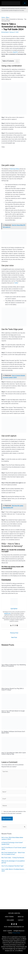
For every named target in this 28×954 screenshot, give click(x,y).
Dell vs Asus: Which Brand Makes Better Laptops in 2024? (12, 838)
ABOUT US (20, 916)
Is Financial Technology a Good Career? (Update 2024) (12, 843)
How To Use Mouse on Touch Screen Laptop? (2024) (13, 848)
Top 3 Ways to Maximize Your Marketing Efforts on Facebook (13, 665)
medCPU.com (7, 613)
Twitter (16, 283)
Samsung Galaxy (14, 169)
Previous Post (14, 633)
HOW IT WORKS (9, 916)
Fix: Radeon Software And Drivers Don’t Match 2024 (13, 732)
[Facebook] (11, 924)
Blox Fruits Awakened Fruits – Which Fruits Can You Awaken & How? (13, 853)
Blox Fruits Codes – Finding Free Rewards (12, 857)
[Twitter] (14, 924)
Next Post (14, 637)
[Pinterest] (16, 924)
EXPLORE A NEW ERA (14, 913)
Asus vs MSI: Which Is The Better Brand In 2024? (12, 870)
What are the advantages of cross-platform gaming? (13, 861)
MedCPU (15, 52)
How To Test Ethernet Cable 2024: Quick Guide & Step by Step (13, 753)
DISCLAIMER (10, 920)
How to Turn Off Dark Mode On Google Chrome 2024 (13, 711)
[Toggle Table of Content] (16, 61)
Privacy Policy (16, 933)
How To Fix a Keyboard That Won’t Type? (12, 866)
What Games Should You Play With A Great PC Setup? (12, 689)
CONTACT (20, 920)
